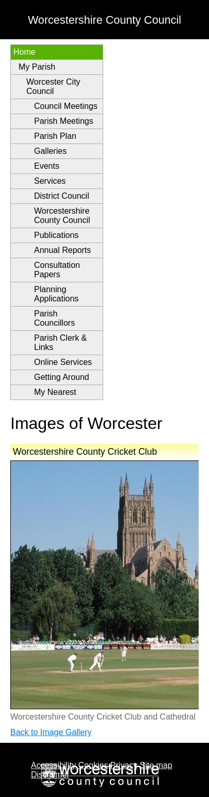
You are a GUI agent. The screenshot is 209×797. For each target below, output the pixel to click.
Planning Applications (56, 294)
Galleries (50, 151)
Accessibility (53, 765)
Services (50, 181)
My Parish (37, 66)
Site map (156, 765)
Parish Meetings (63, 121)
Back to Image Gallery (50, 732)
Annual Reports (62, 250)
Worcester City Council (53, 86)
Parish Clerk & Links (60, 342)
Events (46, 166)
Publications (56, 235)
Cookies (93, 765)
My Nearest (55, 392)
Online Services (63, 362)
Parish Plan (55, 136)
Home (24, 51)
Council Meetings (66, 106)
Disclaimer (50, 774)
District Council (61, 196)
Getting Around (61, 377)
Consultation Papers (57, 270)
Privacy (123, 765)
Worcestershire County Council (62, 215)
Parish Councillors (54, 318)
